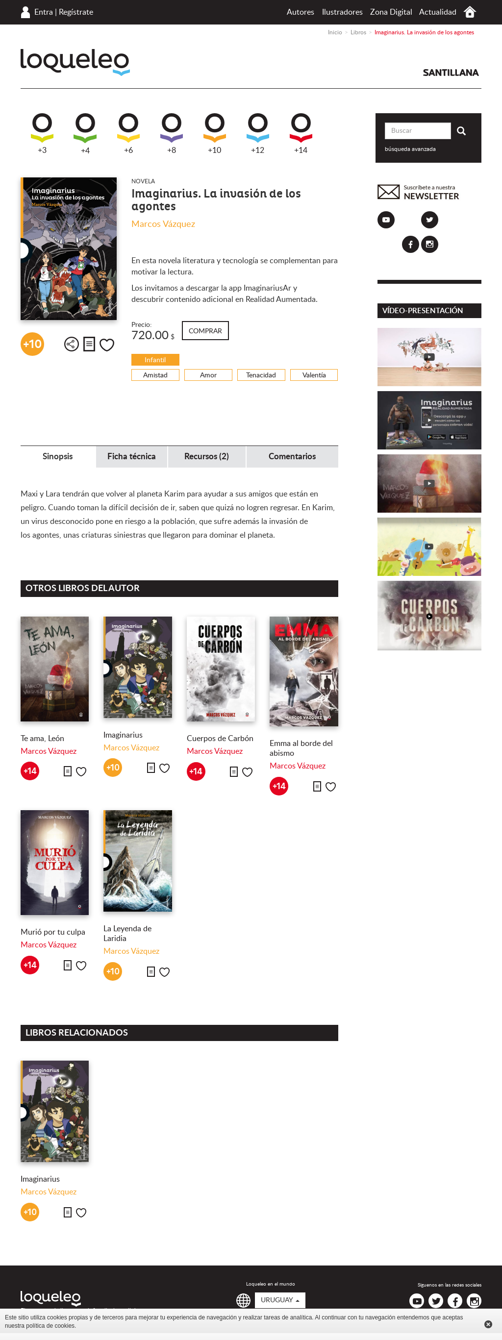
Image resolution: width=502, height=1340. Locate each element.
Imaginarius (123, 735)
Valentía (314, 375)
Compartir (71, 344)
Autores (300, 12)
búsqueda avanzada (410, 149)
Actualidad (437, 12)
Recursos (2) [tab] (206, 456)
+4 (85, 134)
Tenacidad (261, 375)
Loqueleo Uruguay (75, 62)
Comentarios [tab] (292, 456)
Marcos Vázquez (163, 224)
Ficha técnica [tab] (131, 456)
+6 (128, 133)
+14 (301, 133)
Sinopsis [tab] (58, 456)
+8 (171, 133)
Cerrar (488, 1324)
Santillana (451, 72)
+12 (258, 133)
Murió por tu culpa (53, 932)
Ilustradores (342, 12)
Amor (208, 375)
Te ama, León (42, 739)
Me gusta (107, 345)
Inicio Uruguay (470, 12)
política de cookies (50, 1325)
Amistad (155, 375)
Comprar (205, 331)
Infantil (155, 360)
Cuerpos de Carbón (220, 739)
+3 (42, 133)
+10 (214, 133)
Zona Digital (391, 12)
